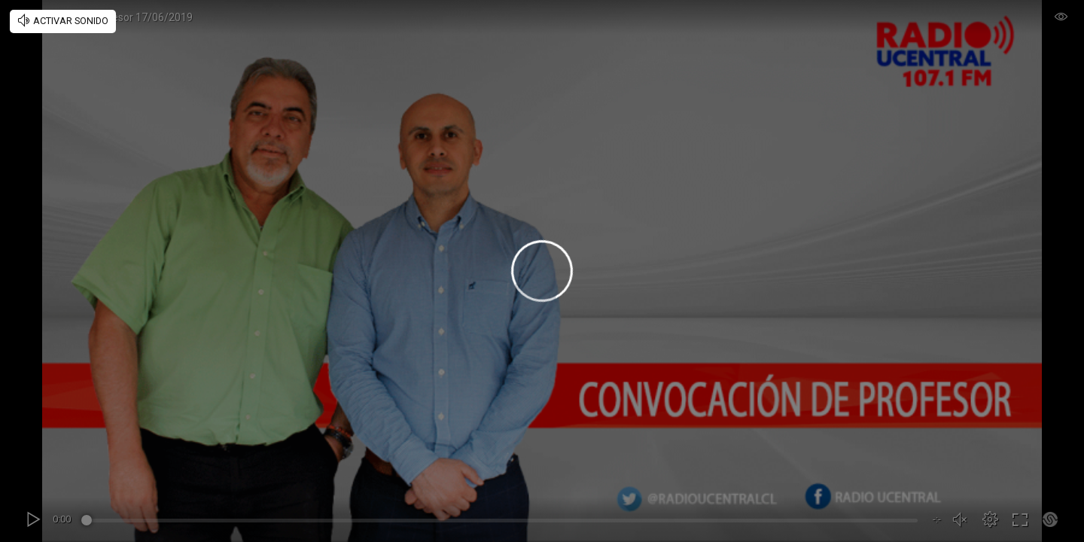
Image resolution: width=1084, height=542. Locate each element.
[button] (990, 519)
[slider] (502, 522)
